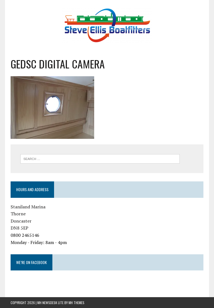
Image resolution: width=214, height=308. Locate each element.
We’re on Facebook (31, 262)
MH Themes (76, 302)
